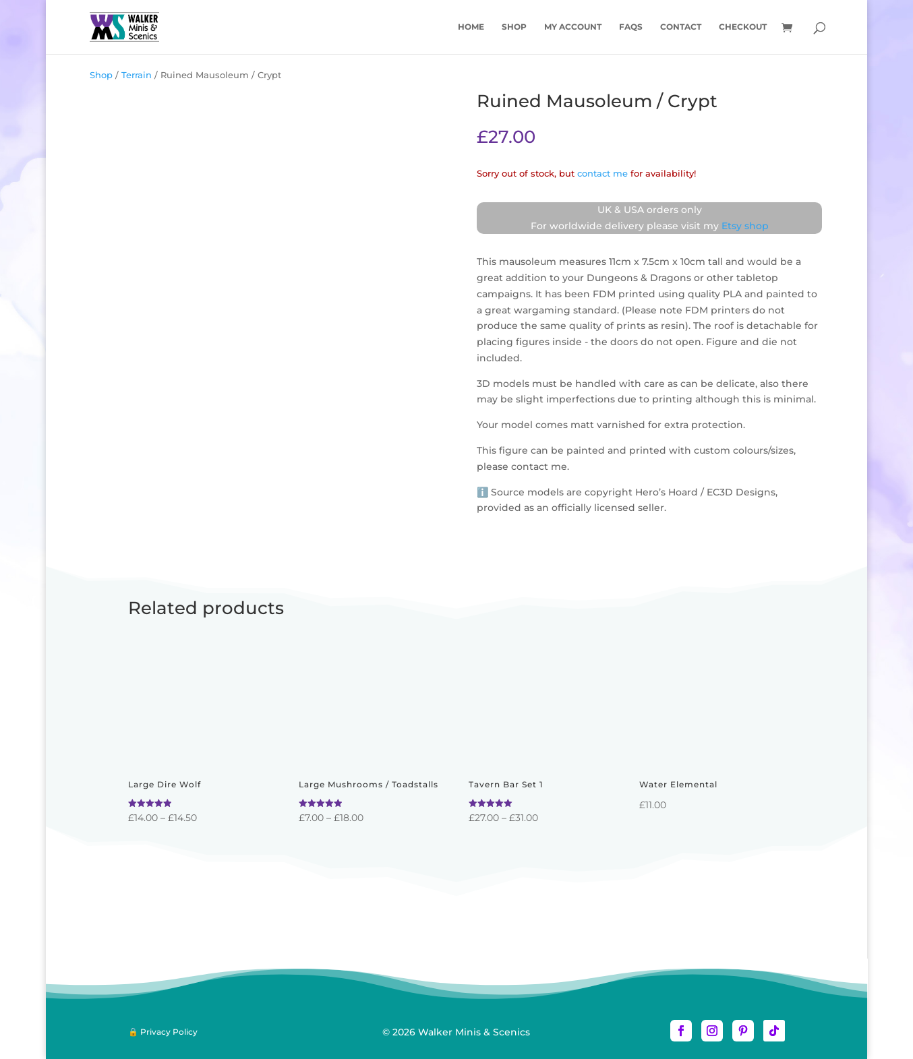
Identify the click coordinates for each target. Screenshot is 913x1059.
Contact (680, 27)
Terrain (136, 75)
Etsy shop (745, 226)
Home (471, 27)
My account (572, 27)
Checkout (743, 27)
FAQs (631, 27)
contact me (602, 174)
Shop (514, 27)
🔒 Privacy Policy (163, 1032)
